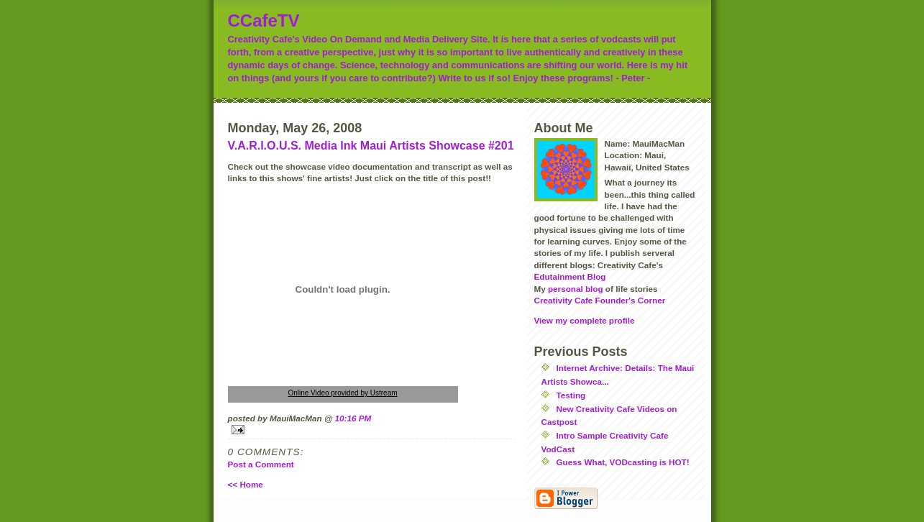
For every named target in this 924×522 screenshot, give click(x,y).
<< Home (245, 484)
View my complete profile (584, 320)
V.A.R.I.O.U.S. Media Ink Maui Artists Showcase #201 (371, 145)
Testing (571, 395)
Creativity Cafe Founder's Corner (600, 300)
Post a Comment (261, 464)
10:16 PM (353, 418)
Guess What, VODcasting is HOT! (623, 462)
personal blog (575, 288)
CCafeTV (264, 20)
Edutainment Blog (570, 276)
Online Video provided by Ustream (342, 393)
